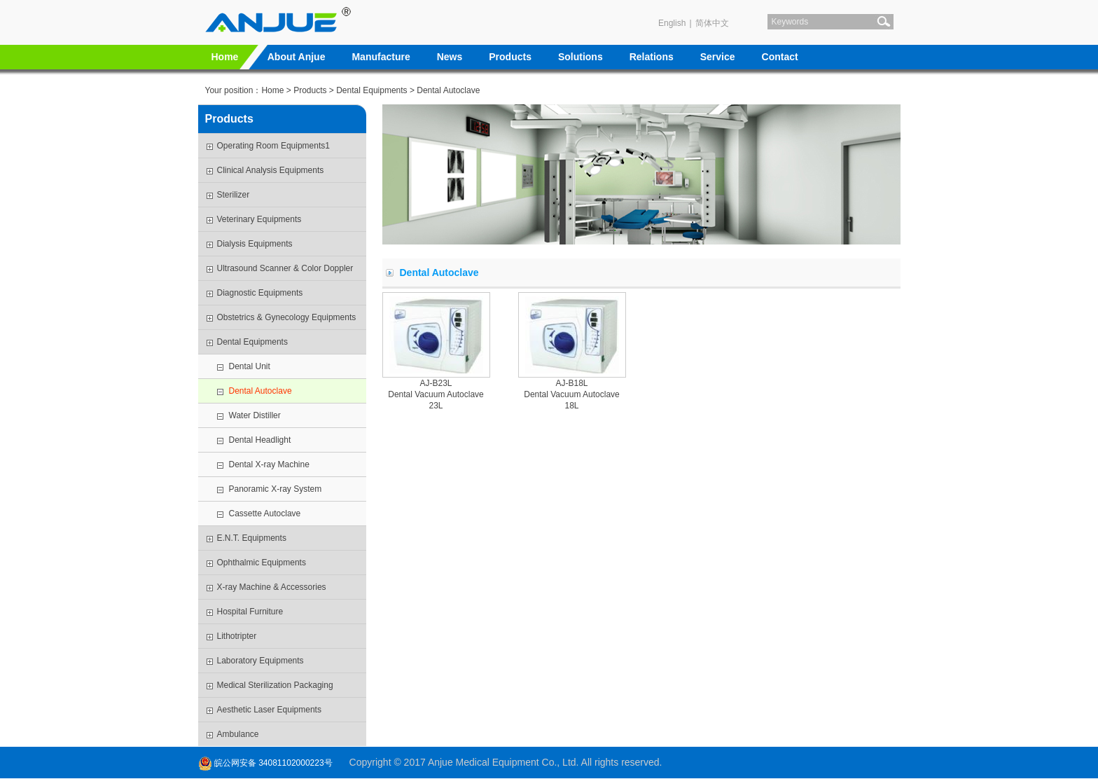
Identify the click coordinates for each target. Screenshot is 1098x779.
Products (510, 56)
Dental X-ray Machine (269, 464)
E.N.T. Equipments (251, 538)
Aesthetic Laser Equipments (269, 710)
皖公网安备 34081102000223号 (265, 763)
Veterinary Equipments (259, 219)
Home (225, 56)
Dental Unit (249, 366)
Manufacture (381, 56)
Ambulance (238, 734)
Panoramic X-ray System (275, 489)
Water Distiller (255, 415)
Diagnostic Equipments (260, 293)
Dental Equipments (371, 90)
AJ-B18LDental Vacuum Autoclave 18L (572, 394)
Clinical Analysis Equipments (270, 170)
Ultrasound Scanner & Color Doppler (285, 268)
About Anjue (296, 56)
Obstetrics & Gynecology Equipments (286, 317)
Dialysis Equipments (255, 244)
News (450, 56)
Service (717, 56)
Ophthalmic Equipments (261, 562)
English (672, 23)
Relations (652, 56)
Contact (780, 56)
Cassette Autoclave (265, 513)
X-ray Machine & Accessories (271, 587)
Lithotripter (237, 636)
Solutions (580, 56)
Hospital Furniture (250, 611)
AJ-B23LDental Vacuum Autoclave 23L (436, 394)
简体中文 (712, 23)
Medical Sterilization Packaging (275, 685)
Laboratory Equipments (260, 661)
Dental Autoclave (260, 391)
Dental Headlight (260, 440)
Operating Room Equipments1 (273, 146)
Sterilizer (233, 195)
